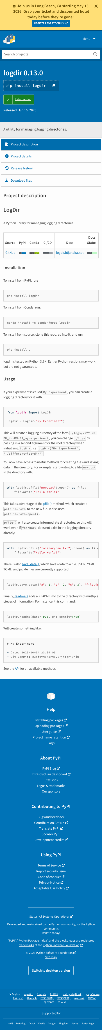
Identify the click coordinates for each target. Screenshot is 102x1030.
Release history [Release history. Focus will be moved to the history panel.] (19, 168)
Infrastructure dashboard (49, 774)
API (17, 668)
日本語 (54, 994)
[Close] (96, 6)
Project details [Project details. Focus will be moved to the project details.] (18, 156)
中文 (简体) (47, 998)
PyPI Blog (49, 768)
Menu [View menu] (89, 38)
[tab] (51, 144)
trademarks (26, 945)
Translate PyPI (49, 828)
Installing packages (49, 720)
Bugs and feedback (51, 816)
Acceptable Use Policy (49, 888)
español (28, 994)
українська (93, 994)
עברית (92, 998)
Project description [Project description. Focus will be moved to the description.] (21, 144)
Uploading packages (49, 725)
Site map (51, 957)
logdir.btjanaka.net (70, 252)
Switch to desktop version (51, 970)
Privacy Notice (49, 882)
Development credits (49, 839)
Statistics (51, 780)
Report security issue (51, 871)
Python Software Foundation (61, 945)
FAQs (51, 742)
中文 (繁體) (63, 998)
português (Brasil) (72, 994)
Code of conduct (49, 876)
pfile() (47, 503)
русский (79, 998)
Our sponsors (51, 791)
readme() (21, 596)
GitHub (10, 252)
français (41, 994)
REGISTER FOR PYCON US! (49, 23)
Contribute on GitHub (49, 822)
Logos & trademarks (51, 785)
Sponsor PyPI (51, 834)
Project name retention (49, 737)
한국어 (62, 1002)
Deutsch (32, 998)
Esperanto (48, 1002)
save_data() (30, 564)
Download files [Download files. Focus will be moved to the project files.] (18, 180)
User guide (49, 731)
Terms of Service (49, 865)
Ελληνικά (18, 998)
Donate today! (51, 933)
